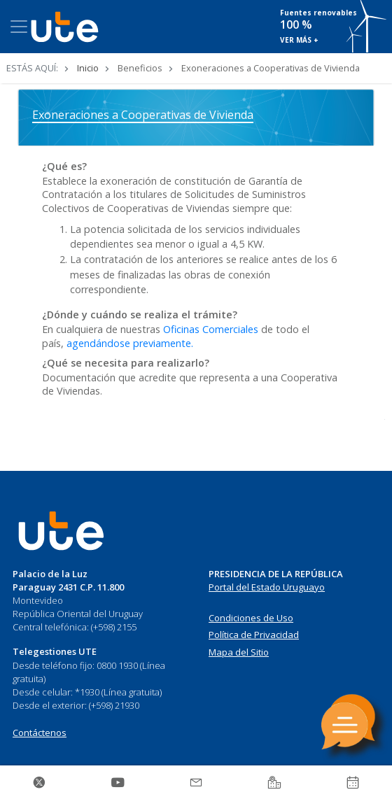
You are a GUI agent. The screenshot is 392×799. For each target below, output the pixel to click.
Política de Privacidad (254, 634)
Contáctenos (39, 732)
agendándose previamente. (129, 343)
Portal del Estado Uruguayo (267, 587)
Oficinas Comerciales (210, 329)
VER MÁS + (299, 40)
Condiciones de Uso (251, 617)
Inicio (88, 68)
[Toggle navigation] (19, 26)
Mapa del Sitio (239, 652)
